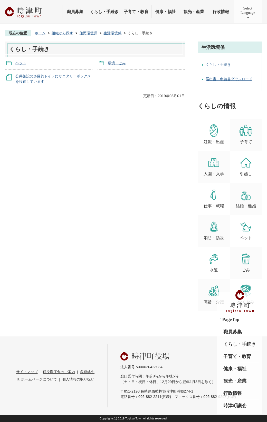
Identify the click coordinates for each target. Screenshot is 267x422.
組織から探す (62, 33)
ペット (20, 63)
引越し (246, 166)
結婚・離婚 (246, 198)
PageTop (230, 319)
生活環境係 (112, 33)
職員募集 (75, 11)
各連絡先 (87, 372)
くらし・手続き (104, 11)
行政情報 (221, 11)
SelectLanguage (248, 10)
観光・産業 (194, 11)
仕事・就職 (214, 198)
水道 (213, 262)
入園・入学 (214, 166)
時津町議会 (234, 405)
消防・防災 (214, 230)
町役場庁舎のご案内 (59, 372)
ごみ (246, 262)
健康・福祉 (165, 11)
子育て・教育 (136, 11)
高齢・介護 (214, 294)
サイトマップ (27, 372)
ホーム (40, 33)
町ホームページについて (37, 379)
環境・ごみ (117, 63)
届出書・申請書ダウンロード (229, 79)
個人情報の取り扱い (78, 379)
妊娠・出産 (214, 134)
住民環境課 (88, 33)
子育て (246, 134)
